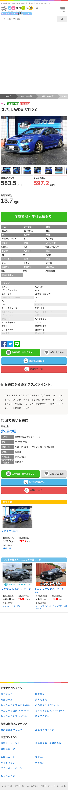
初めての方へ (42, 716)
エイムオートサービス (12, 606)
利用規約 (40, 763)
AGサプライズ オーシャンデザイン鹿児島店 (51, 607)
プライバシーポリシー (13, 768)
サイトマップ (8, 763)
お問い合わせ (8, 757)
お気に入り (7, 694)
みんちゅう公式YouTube (15, 716)
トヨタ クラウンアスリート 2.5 (49, 590)
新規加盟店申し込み (11, 730)
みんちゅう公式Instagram (50, 711)
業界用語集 (41, 700)
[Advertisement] (34, 59)
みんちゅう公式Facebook (15, 711)
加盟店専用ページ (44, 730)
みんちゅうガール (10, 776)
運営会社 (40, 757)
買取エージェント (10, 743)
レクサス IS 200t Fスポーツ (16, 589)
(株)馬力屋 (8, 431)
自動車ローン (8, 749)
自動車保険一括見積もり (48, 743)
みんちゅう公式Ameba (47, 705)
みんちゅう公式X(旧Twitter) (17, 705)
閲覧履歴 (40, 694)
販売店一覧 (7, 700)
